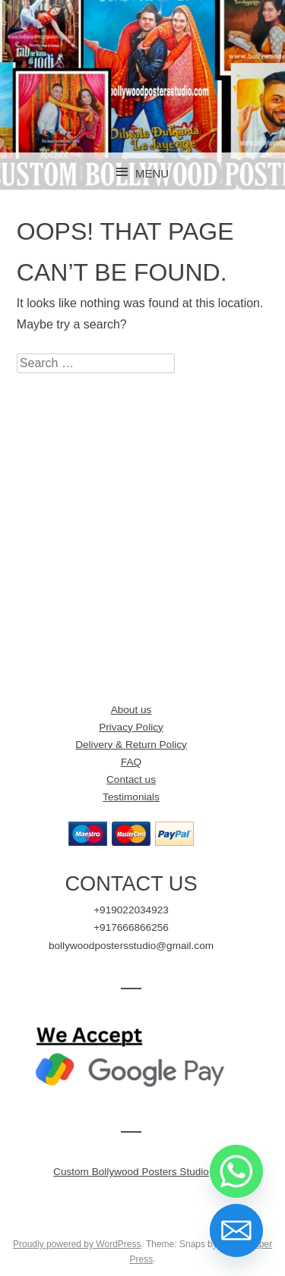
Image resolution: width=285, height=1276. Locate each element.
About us (131, 709)
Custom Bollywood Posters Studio (131, 1171)
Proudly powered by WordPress (77, 1244)
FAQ (131, 762)
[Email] (236, 1230)
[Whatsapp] (236, 1171)
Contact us (131, 779)
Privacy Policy (131, 727)
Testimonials (131, 797)
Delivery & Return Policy (131, 744)
